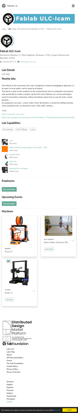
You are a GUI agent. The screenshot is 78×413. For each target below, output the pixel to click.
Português (11, 399)
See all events (9, 203)
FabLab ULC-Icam (54, 29)
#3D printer (9, 299)
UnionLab (13, 161)
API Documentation (15, 357)
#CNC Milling (49, 249)
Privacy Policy (12, 369)
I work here (9, 189)
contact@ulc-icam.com (28, 62)
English (10, 384)
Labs (4, 29)
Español (10, 387)
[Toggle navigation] (73, 6)
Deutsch (10, 381)
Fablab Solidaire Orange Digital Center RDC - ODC (28, 147)
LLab (11, 141)
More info (57, 410)
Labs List (10, 349)
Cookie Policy (12, 366)
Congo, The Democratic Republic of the (26, 29)
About (9, 354)
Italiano (10, 393)
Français (10, 390)
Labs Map (11, 352)
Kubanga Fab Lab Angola (18, 168)
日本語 (9, 402)
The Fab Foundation (15, 363)
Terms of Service (13, 372)
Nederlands (11, 396)
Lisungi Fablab (14, 154)
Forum (9, 360)
